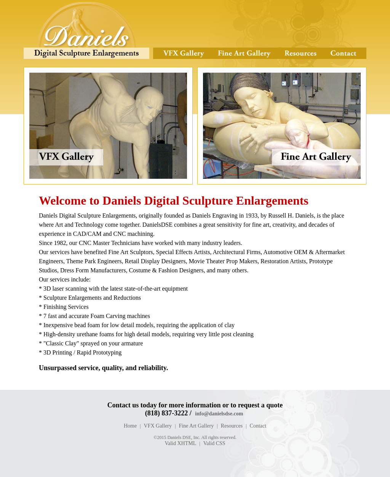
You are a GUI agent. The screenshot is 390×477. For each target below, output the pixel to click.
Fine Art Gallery (244, 53)
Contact (345, 53)
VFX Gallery (182, 53)
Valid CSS (214, 443)
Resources (300, 53)
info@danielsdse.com (219, 414)
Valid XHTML (180, 443)
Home (130, 426)
